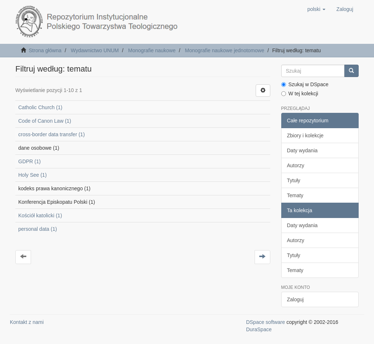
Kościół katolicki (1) (40, 215)
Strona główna (45, 50)
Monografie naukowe (152, 50)
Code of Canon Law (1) (44, 121)
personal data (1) (37, 229)
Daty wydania (302, 150)
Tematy (295, 195)
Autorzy (295, 165)
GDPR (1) (29, 161)
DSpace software (265, 322)
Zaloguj (295, 299)
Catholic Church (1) (40, 107)
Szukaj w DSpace (305, 84)
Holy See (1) (32, 175)
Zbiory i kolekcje (305, 135)
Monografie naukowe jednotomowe (224, 50)
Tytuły (294, 180)
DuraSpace (259, 329)
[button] (316, 9)
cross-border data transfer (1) (51, 134)
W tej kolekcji (299, 93)
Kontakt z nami (27, 322)
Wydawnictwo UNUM (95, 50)
